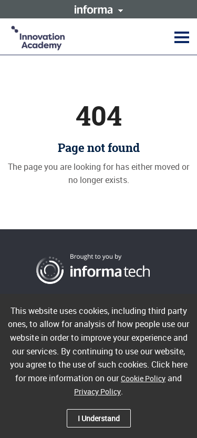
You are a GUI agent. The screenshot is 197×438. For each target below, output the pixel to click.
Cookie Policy (143, 378)
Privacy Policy (97, 391)
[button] (180, 36)
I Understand (99, 418)
